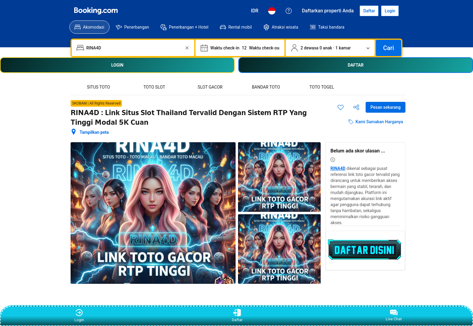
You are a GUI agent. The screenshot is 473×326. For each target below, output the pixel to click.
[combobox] (133, 47)
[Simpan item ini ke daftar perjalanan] (340, 107)
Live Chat (394, 315)
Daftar (236, 315)
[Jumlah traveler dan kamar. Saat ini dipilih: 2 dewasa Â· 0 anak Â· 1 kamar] (330, 48)
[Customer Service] (288, 11)
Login (79, 315)
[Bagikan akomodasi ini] (356, 107)
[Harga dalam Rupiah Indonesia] (254, 11)
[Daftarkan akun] (369, 10)
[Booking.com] (96, 10)
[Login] (390, 10)
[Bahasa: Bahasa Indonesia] (272, 11)
